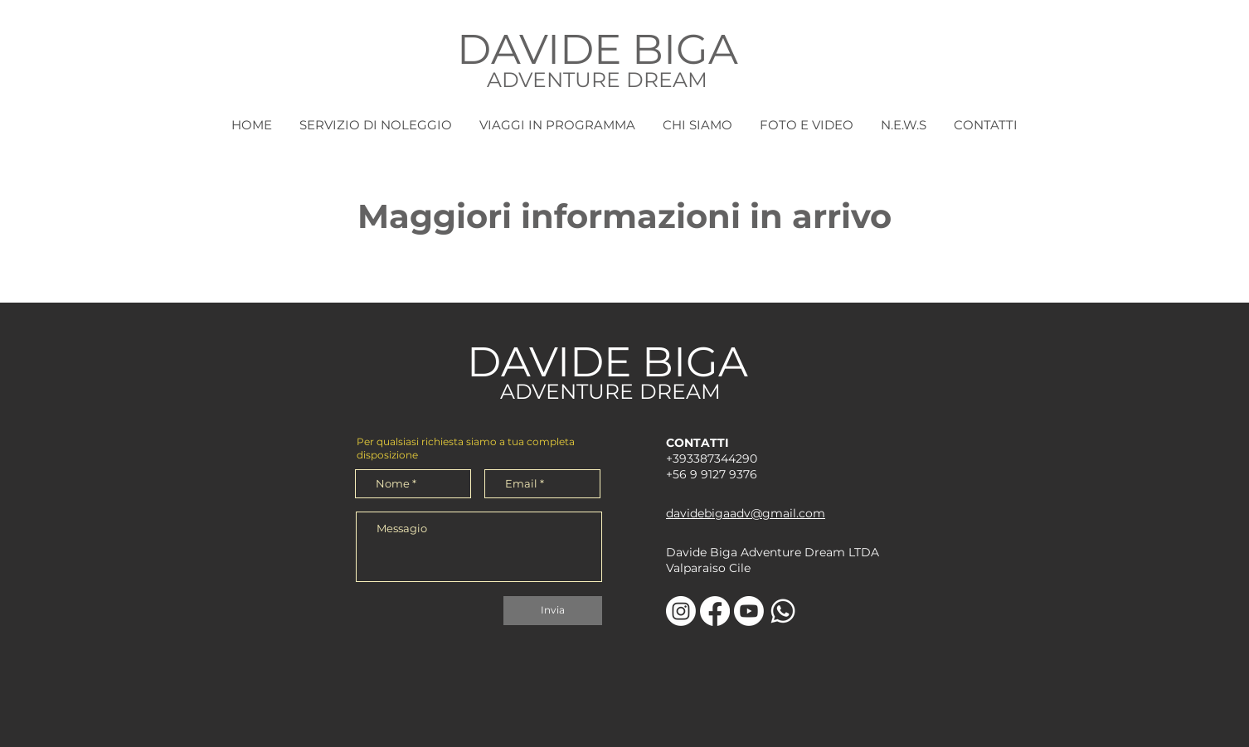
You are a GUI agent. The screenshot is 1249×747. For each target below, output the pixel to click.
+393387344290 (711, 458)
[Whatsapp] (783, 611)
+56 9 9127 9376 (711, 474)
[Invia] (552, 610)
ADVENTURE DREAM (597, 79)
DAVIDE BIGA (597, 49)
